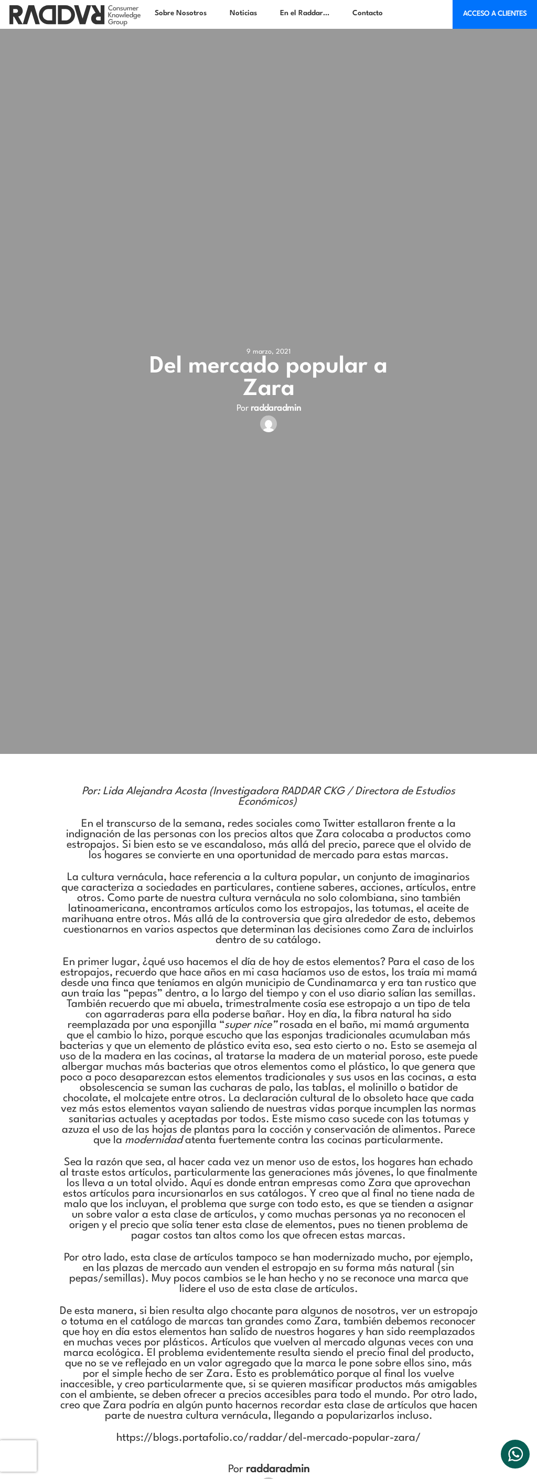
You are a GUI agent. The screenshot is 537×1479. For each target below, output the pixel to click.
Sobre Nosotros (181, 13)
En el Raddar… (304, 13)
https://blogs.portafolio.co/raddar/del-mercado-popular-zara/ (268, 1438)
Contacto (367, 13)
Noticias (243, 13)
